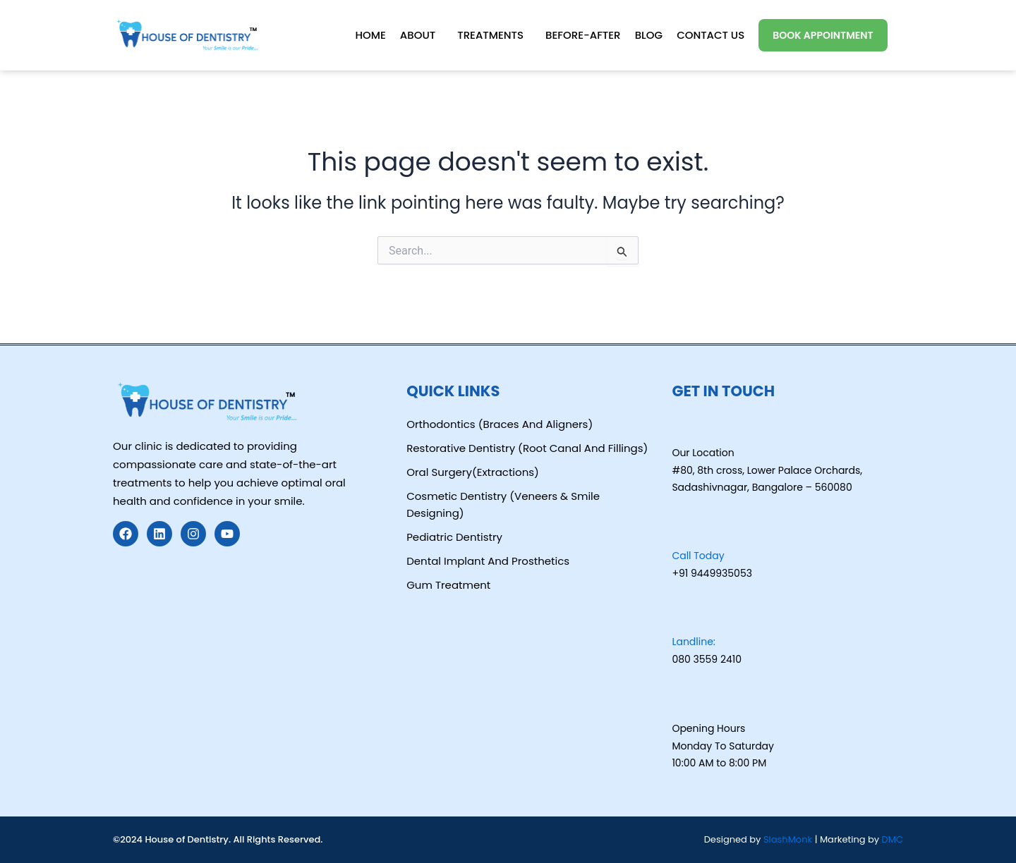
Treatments (489, 34)
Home (369, 34)
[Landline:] (682, 616)
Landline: (693, 642)
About (417, 34)
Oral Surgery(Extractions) (472, 472)
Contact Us (710, 34)
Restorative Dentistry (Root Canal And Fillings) (527, 448)
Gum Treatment (448, 584)
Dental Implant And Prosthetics (487, 560)
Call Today (698, 556)
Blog (648, 34)
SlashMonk (789, 839)
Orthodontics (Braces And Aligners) (499, 424)
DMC (892, 839)
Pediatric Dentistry (454, 537)
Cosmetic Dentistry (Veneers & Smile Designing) (503, 504)
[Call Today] (682, 530)
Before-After (582, 34)
